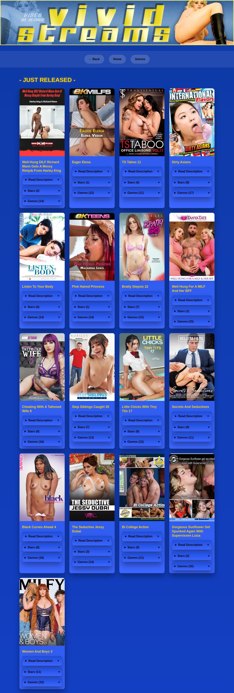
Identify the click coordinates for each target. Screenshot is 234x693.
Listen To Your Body (37, 286)
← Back (94, 59)
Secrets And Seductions (190, 407)
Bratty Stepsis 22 (135, 286)
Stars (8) (183, 182)
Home (117, 59)
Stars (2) (33, 190)
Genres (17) (185, 192)
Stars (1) (83, 182)
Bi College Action (135, 527)
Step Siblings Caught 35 (90, 407)
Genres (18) (36, 557)
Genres (140, 59)
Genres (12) (86, 192)
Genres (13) (136, 317)
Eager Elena (81, 162)
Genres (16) (36, 441)
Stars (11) (34, 671)
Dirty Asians (181, 162)
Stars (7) (133, 307)
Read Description (40, 179)
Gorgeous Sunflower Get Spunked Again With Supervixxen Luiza (191, 531)
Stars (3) (83, 551)
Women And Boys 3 (37, 651)
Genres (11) (136, 192)
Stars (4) (133, 182)
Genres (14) (36, 201)
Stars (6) (33, 307)
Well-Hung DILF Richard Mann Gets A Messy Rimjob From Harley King (41, 166)
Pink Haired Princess (88, 286)
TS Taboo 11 (131, 162)
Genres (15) (185, 321)
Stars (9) (183, 427)
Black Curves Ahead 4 (39, 527)
